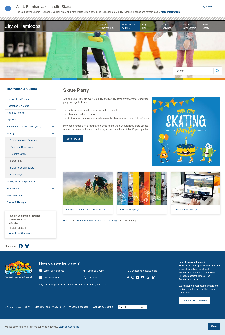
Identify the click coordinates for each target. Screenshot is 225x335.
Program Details (18, 154)
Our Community (108, 26)
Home (66, 220)
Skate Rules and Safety (22, 167)
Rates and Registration (21, 147)
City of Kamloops (22, 26)
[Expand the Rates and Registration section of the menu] (53, 147)
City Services (166, 26)
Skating (10, 133)
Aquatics (11, 119)
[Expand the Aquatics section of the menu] (53, 119)
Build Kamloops (15, 195)
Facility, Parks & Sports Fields (22, 181)
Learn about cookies (68, 327)
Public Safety (206, 26)
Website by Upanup (103, 307)
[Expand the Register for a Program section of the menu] (53, 99)
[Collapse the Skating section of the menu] (53, 133)
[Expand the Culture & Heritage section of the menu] (53, 202)
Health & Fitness (15, 113)
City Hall (144, 26)
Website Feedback (78, 307)
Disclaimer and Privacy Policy (50, 307)
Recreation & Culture (129, 26)
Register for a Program (18, 99)
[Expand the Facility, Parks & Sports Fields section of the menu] (53, 181)
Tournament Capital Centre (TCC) (24, 126)
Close (214, 326)
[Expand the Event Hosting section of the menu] (53, 188)
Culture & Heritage (16, 202)
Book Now (72, 139)
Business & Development (189, 26)
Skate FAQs (16, 174)
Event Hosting (14, 188)
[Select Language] (132, 307)
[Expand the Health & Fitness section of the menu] (53, 113)
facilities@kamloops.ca (23, 233)
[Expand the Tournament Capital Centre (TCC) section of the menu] (53, 126)
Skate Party (16, 161)
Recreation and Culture (89, 220)
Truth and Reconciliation (194, 300)
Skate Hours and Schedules (24, 140)
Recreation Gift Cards (18, 106)
